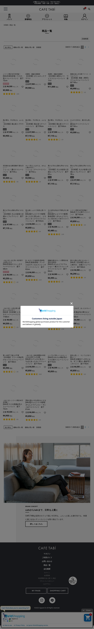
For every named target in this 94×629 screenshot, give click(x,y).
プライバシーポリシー (47, 581)
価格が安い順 (18, 47)
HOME (6, 25)
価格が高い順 (29, 47)
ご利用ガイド (47, 558)
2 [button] (85, 47)
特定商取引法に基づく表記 (47, 578)
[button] (88, 47)
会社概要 (47, 569)
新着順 (38, 47)
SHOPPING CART (58, 591)
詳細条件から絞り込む (72, 580)
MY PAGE (36, 591)
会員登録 (47, 575)
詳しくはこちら (36, 524)
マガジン (47, 554)
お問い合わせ (47, 561)
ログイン (47, 572)
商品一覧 (47, 565)
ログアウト (47, 584)
